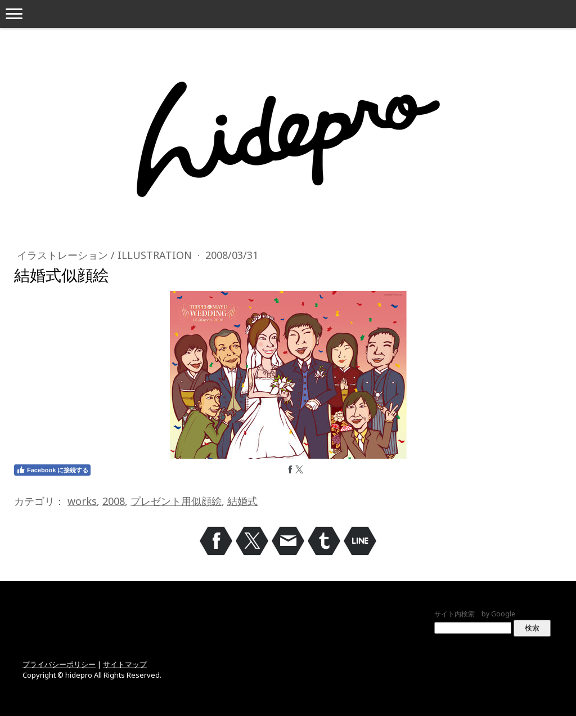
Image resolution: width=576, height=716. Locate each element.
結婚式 (242, 501)
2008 (113, 501)
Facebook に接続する (52, 470)
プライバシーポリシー (59, 664)
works (82, 501)
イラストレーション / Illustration (106, 255)
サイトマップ (125, 664)
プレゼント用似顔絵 (176, 501)
